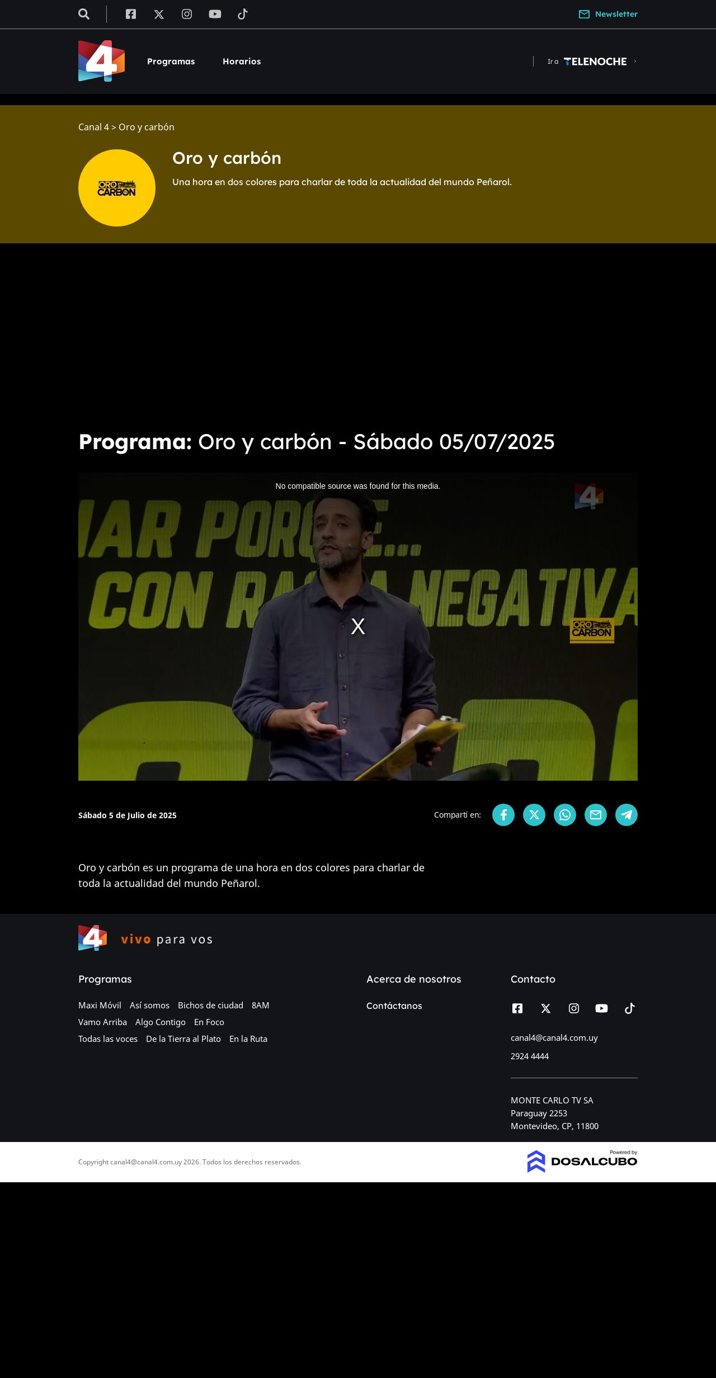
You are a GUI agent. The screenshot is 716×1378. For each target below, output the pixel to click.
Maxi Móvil (99, 1005)
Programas (171, 61)
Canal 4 (93, 127)
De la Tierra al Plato (183, 1038)
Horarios (242, 61)
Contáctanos (394, 1005)
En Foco (209, 1021)
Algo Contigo (160, 1021)
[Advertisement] (358, 335)
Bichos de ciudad (210, 1005)
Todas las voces (108, 1038)
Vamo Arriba (102, 1021)
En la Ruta (248, 1038)
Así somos (149, 1005)
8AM (261, 1005)
